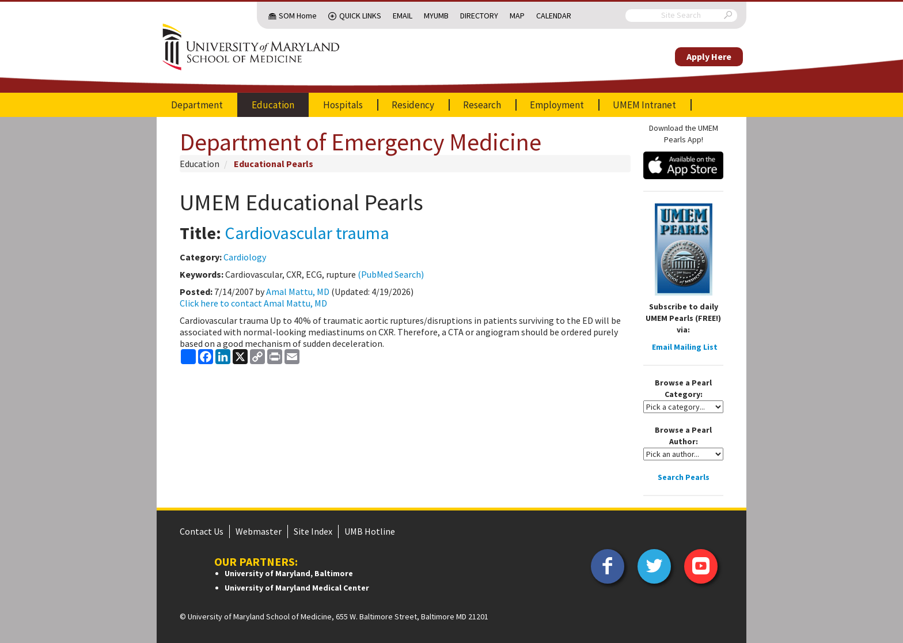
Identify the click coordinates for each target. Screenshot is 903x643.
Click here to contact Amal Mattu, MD (253, 303)
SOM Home (298, 15)
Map (517, 15)
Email (402, 15)
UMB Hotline (369, 531)
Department (197, 105)
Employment (557, 105)
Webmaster (259, 531)
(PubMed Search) (391, 274)
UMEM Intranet (644, 105)
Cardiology (244, 257)
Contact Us (201, 531)
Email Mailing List (685, 347)
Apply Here (708, 56)
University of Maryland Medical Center (297, 588)
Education (273, 105)
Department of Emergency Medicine (360, 142)
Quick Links (360, 15)
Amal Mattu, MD (297, 291)
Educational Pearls (273, 163)
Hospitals (343, 105)
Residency (413, 105)
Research (482, 105)
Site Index (313, 531)
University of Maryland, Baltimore (289, 573)
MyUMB (436, 15)
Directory (479, 15)
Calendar (553, 15)
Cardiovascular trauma (307, 233)
